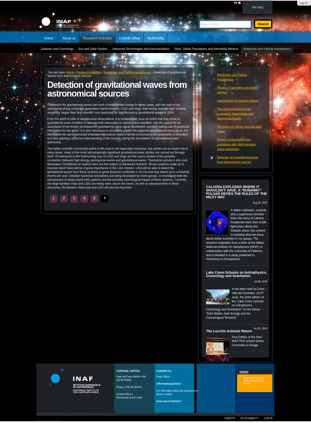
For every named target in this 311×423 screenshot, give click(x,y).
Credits (229, 418)
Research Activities (97, 38)
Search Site (198, 17)
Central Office (129, 38)
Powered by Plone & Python (48, 420)
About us (69, 38)
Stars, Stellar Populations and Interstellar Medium (206, 49)
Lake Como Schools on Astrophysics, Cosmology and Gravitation (236, 274)
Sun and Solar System (92, 49)
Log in (303, 3)
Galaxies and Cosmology (57, 49)
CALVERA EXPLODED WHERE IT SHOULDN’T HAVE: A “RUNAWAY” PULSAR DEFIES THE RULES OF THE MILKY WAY (236, 192)
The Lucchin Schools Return (229, 331)
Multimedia (155, 38)
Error (244, 372)
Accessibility (250, 418)
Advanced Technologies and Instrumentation (141, 49)
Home (48, 38)
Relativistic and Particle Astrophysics (267, 49)
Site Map (257, 7)
